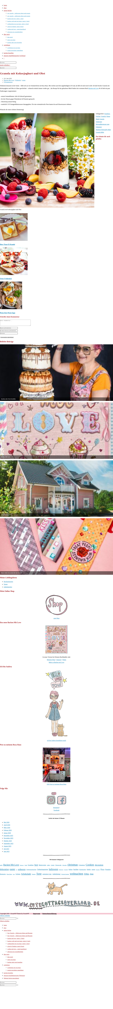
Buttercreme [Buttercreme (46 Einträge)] (42, 888)
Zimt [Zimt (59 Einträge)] (91, 897)
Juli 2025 (6, 871)
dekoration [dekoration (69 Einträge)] (4, 892)
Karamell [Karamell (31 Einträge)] (66, 892)
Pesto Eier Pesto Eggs (7, 334)
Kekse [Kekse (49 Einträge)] (71, 892)
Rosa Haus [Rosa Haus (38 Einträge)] (9, 897)
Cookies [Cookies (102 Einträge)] (90, 887)
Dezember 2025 (8, 858)
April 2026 (7, 847)
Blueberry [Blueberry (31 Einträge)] (22, 887)
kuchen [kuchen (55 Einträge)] (75, 892)
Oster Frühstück (6, 300)
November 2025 (8, 861)
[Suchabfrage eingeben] (8, 84)
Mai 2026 (6, 845)
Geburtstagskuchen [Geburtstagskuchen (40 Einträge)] (31, 892)
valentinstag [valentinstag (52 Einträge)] (56, 897)
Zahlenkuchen (8, 609)
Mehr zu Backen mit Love (56, 685)
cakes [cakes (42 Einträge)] (48, 888)
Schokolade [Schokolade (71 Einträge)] (26, 896)
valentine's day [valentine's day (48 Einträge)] (47, 897)
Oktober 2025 (8, 863)
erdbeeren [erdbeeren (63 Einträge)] (22, 892)
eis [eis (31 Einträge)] (16, 892)
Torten (6, 607)
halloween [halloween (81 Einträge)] (53, 892)
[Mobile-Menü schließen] (5, 938)
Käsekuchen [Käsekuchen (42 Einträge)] (82, 892)
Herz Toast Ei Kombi (7, 266)
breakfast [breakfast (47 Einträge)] (31, 888)
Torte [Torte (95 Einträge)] (39, 896)
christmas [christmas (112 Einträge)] (73, 887)
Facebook (56, 833)
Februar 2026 (8, 853)
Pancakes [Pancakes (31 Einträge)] (98, 892)
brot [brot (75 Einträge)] (36, 887)
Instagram (56, 830)
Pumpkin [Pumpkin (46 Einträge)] (108, 892)
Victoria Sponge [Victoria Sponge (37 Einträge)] (65, 897)
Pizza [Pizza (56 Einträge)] (102, 892)
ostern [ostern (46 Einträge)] (93, 892)
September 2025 (8, 866)
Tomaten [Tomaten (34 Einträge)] (34, 897)
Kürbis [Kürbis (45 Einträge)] (89, 892)
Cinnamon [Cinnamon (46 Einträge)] (82, 888)
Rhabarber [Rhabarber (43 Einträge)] (3, 897)
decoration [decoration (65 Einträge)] (99, 887)
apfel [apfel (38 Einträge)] (1, 888)
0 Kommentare (8, 103)
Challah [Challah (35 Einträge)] (52, 888)
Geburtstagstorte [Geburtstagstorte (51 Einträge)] (42, 892)
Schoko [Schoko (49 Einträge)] (18, 897)
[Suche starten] (17, 941)
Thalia (64, 682)
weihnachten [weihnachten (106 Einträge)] (76, 896)
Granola (103, 138)
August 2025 (7, 869)
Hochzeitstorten (8, 604)
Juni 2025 (6, 874)
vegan (23, 102)
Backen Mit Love (9, 102)
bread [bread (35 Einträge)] (26, 888)
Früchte (98, 138)
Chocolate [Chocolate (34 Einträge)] (64, 888)
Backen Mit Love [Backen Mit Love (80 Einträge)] (11, 887)
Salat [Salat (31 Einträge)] (14, 896)
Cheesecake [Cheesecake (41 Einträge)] (58, 888)
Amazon (58, 682)
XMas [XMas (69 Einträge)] (86, 896)
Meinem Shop (51, 682)
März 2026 (7, 850)
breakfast (107, 135)
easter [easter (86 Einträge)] (12, 892)
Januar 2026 (7, 855)
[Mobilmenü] (5, 86)
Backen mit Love (94, 110)
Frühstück (18, 102)
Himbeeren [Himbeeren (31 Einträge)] (61, 892)
